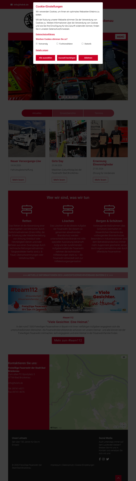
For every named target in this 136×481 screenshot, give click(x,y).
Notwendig (43, 44)
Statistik (87, 44)
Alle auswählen (45, 58)
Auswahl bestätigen (66, 58)
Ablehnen (88, 58)
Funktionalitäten (66, 44)
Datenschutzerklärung (45, 34)
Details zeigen (42, 50)
